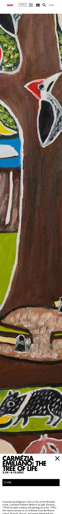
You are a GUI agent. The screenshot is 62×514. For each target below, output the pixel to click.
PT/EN (51, 5)
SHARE (8, 482)
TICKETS (23, 5)
